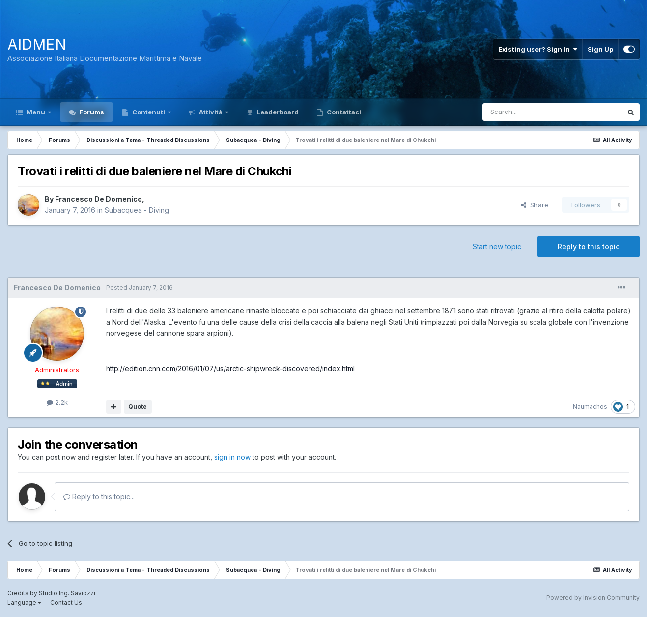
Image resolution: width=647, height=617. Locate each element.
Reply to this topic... (99, 496)
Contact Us (66, 602)
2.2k (57, 402)
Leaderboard (277, 112)
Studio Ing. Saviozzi (67, 593)
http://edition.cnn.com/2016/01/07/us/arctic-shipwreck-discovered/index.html (230, 369)
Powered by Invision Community (593, 597)
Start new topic (497, 246)
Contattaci (343, 112)
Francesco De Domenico (98, 199)
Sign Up (600, 49)
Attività (210, 112)
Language (24, 602)
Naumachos (590, 406)
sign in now (232, 457)
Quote (137, 406)
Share (534, 205)
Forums (91, 112)
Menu (36, 112)
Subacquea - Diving (137, 210)
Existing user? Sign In (537, 49)
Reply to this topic (588, 246)
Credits (17, 593)
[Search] (527, 112)
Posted (139, 287)
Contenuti (149, 112)
